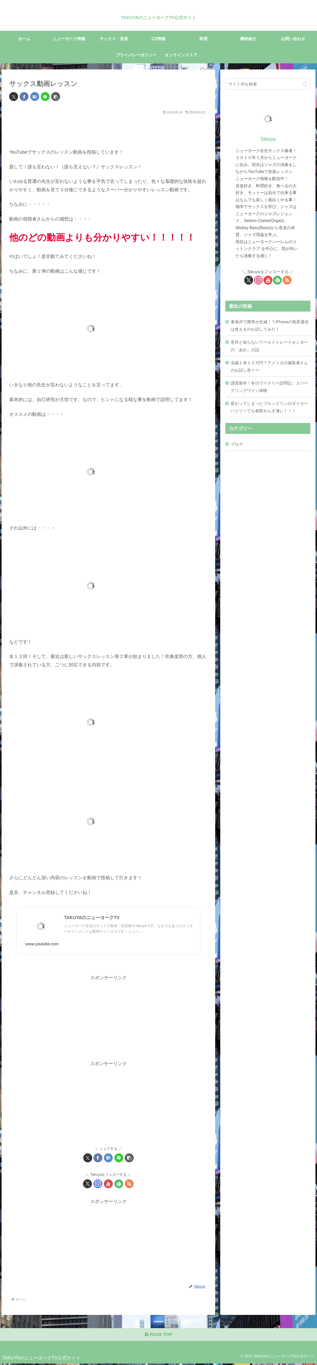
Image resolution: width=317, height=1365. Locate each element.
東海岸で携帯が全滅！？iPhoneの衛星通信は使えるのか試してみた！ (270, 325)
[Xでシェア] (13, 96)
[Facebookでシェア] (24, 96)
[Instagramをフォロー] (97, 1184)
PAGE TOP (158, 1336)
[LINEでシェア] (45, 96)
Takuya (267, 138)
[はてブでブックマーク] (34, 96)
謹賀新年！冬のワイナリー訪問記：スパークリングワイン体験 (269, 387)
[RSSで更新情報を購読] (129, 1184)
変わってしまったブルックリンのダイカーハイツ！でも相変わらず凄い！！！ (269, 407)
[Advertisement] (108, 130)
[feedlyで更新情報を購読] (118, 1184)
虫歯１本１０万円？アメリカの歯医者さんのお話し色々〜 (269, 366)
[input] (267, 84)
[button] (55, 96)
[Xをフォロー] (87, 1184)
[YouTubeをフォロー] (108, 1184)
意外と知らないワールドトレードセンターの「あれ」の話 (269, 346)
